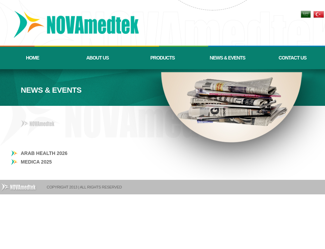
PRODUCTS (162, 58)
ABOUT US (97, 58)
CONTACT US (293, 58)
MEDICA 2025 (36, 162)
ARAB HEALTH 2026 (44, 153)
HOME (32, 58)
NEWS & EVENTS (227, 58)
